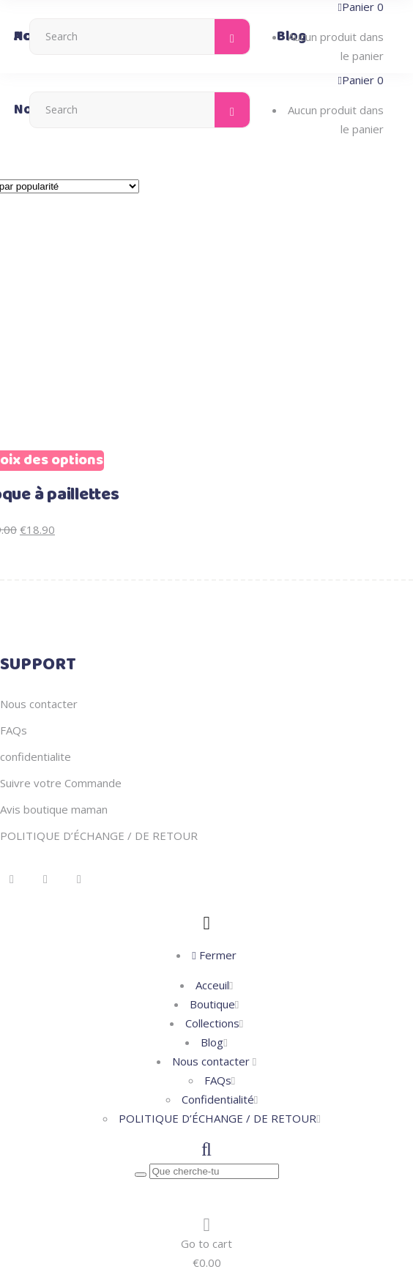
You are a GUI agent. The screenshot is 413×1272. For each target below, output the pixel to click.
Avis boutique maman (54, 809)
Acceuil (212, 985)
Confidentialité (218, 1099)
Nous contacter (39, 703)
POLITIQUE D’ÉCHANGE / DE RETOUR (99, 835)
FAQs (13, 730)
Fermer (214, 955)
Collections (212, 1023)
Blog (212, 1042)
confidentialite (35, 756)
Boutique (212, 1004)
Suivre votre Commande (61, 783)
